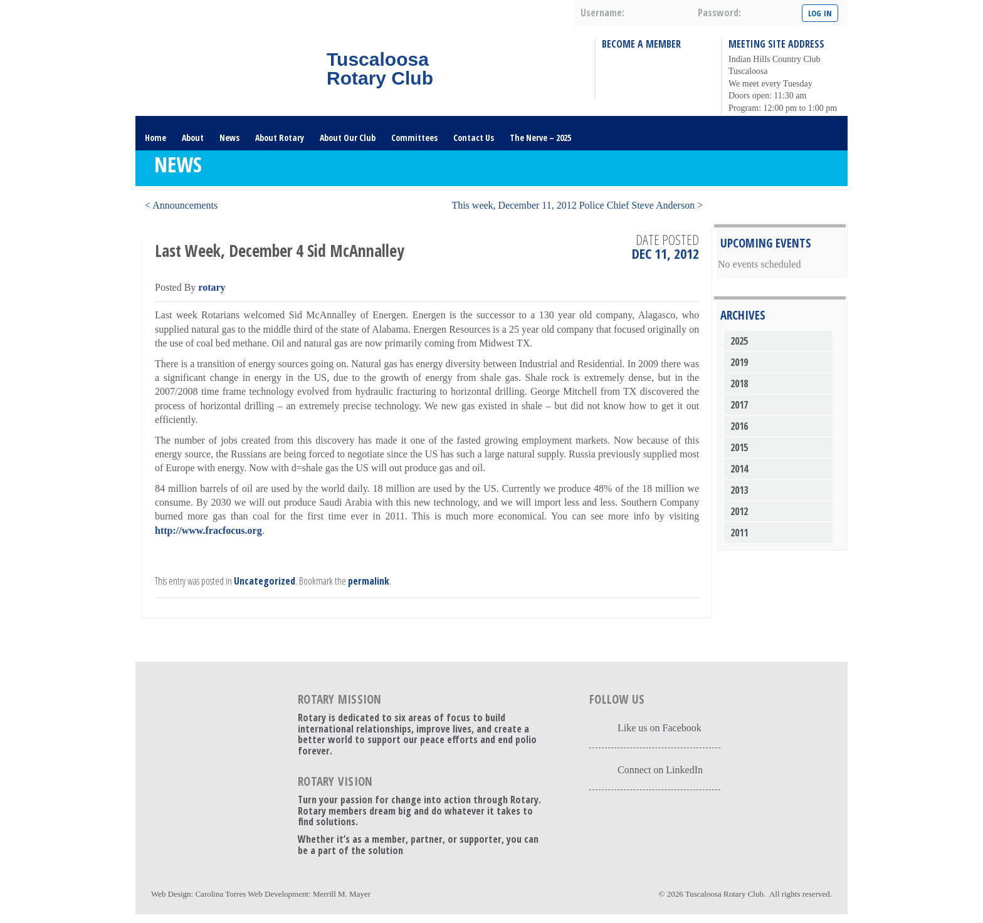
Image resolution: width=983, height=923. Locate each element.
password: (719, 12)
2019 (739, 362)
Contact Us (473, 137)
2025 (739, 341)
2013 (739, 490)
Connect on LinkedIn (660, 769)
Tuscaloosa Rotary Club (724, 894)
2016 (739, 426)
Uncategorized (264, 581)
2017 (739, 405)
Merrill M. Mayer (342, 894)
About (193, 137)
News (229, 137)
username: (602, 12)
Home (155, 137)
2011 (739, 533)
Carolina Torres (220, 894)
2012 (739, 511)
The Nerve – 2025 (540, 137)
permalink (368, 581)
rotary (211, 287)
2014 (739, 469)
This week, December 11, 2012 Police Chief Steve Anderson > (577, 205)
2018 (739, 383)
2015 (739, 447)
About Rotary (279, 137)
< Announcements (181, 205)
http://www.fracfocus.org (208, 530)
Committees (414, 137)
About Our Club (348, 137)
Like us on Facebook (660, 727)
